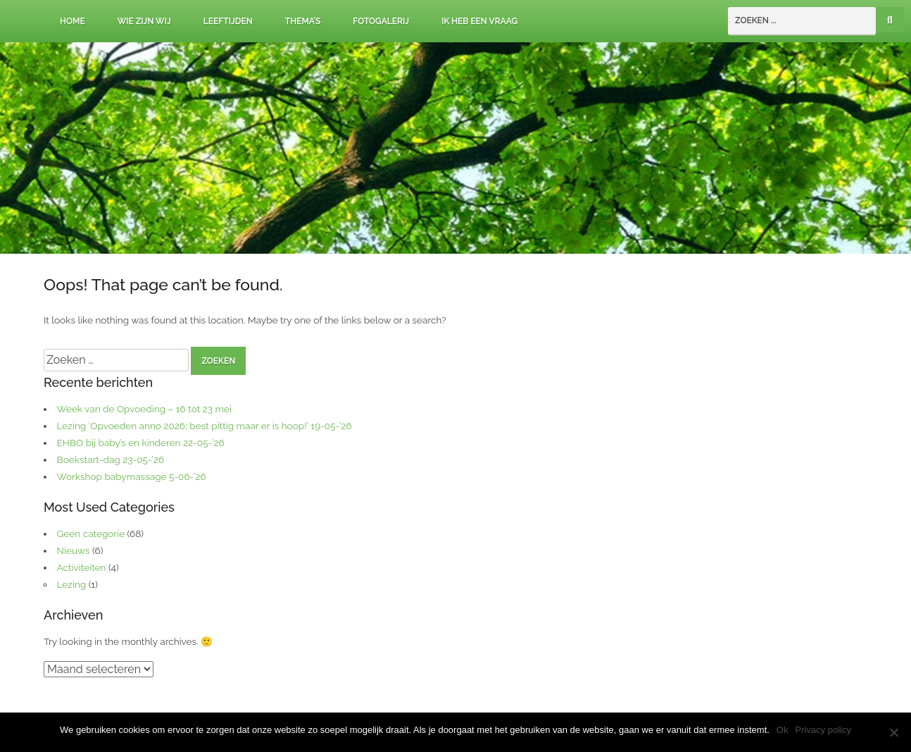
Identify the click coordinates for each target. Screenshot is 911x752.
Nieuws (73, 550)
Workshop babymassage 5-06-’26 (131, 476)
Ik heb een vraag (479, 21)
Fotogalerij (381, 21)
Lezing (72, 584)
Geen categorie (91, 533)
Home (72, 21)
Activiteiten (81, 567)
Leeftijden (228, 21)
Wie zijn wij (144, 21)
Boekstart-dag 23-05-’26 (111, 459)
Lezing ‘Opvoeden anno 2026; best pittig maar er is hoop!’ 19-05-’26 (204, 425)
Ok (783, 730)
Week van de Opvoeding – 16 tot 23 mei (144, 408)
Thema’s (303, 21)
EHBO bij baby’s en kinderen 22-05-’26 (141, 442)
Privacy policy (822, 730)
